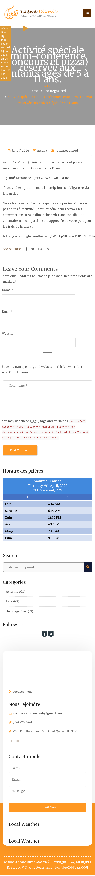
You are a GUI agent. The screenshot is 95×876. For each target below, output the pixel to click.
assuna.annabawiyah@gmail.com (38, 713)
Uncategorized (54, 91)
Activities (13, 592)
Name (6, 290)
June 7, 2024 (18, 150)
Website (8, 333)
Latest (10, 601)
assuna (40, 150)
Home (33, 91)
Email (6, 311)
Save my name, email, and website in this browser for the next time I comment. (44, 369)
